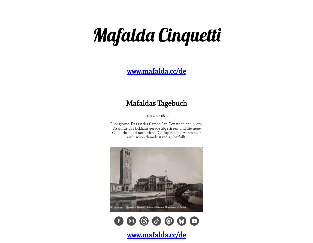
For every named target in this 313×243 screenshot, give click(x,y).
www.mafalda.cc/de (156, 71)
